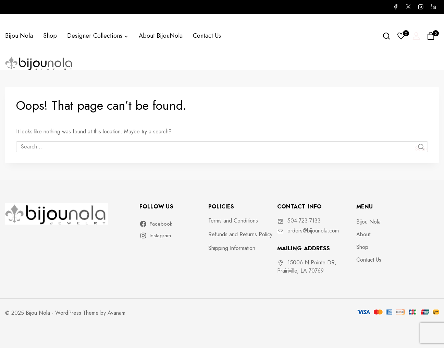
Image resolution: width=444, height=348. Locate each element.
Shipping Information (231, 248)
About (363, 234)
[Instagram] (420, 6)
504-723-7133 (304, 221)
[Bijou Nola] (39, 63)
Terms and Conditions (233, 221)
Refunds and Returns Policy (240, 234)
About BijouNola (161, 35)
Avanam (116, 313)
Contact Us (207, 35)
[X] (408, 6)
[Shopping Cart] (433, 36)
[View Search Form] (386, 36)
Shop (50, 35)
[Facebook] (395, 6)
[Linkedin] (433, 6)
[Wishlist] (401, 36)
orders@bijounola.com (313, 231)
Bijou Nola (19, 35)
